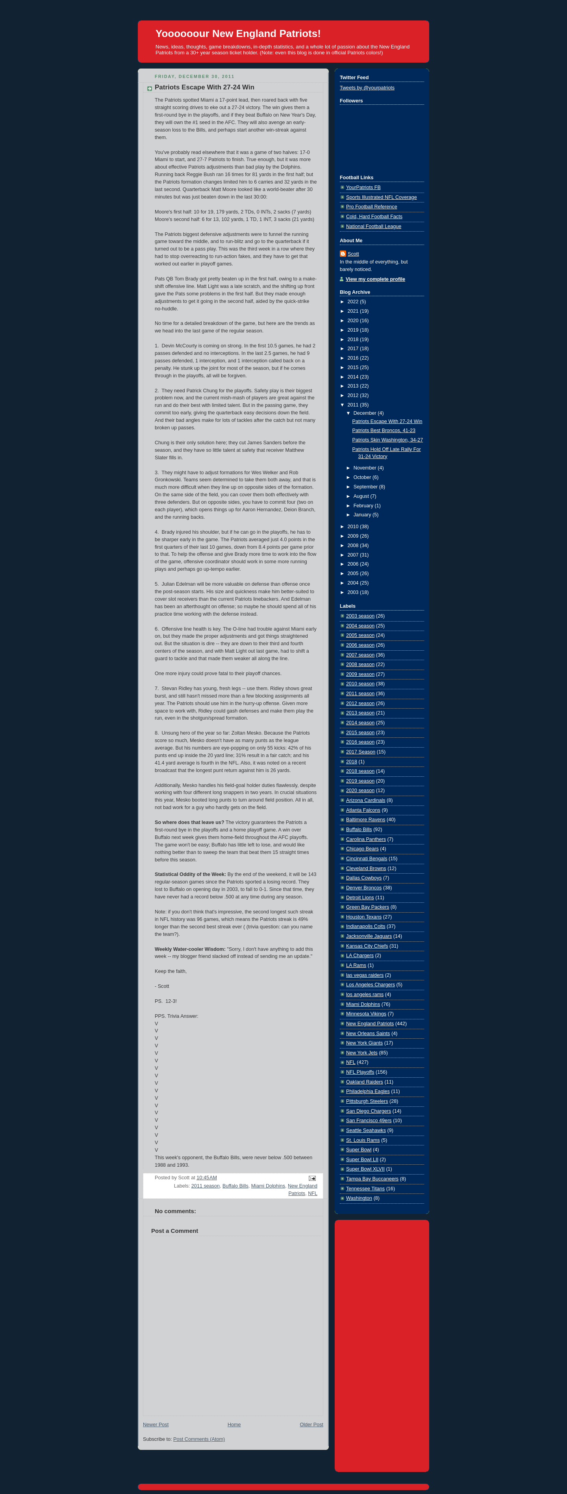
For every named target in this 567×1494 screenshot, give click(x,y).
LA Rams (356, 965)
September (366, 487)
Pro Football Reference (371, 207)
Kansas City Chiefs (367, 946)
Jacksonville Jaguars (369, 936)
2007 (354, 555)
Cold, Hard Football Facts (374, 216)
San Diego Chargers (368, 1111)
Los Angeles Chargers (370, 984)
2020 (354, 320)
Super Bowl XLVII (365, 1169)
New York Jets (362, 1053)
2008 (354, 545)
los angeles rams (365, 994)
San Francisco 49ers (369, 1120)
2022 (354, 301)
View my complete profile (375, 279)
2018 (354, 339)
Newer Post (156, 1424)
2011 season (205, 1186)
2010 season (360, 684)
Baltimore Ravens (365, 819)
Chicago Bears (362, 849)
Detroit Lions (360, 897)
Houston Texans (364, 917)
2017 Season (360, 752)
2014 (354, 377)
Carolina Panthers (366, 839)
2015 (354, 367)
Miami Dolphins (268, 1186)
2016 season (360, 742)
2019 (354, 330)
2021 (354, 311)
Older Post (311, 1424)
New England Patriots (370, 1023)
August (362, 496)
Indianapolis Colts (365, 926)
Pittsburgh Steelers (367, 1101)
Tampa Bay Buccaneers (372, 1179)
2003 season (360, 616)
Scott (353, 254)
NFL (312, 1193)
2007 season (360, 655)
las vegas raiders (365, 975)
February (364, 506)
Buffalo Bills (235, 1186)
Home (234, 1424)
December (366, 413)
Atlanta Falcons (363, 810)
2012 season (360, 703)
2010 (354, 526)
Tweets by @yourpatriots (367, 88)
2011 (354, 405)
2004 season (360, 626)
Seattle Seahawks (366, 1130)
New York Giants (364, 1043)
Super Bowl (358, 1150)
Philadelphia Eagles (368, 1091)
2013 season (360, 713)
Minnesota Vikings (366, 1014)
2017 (354, 348)
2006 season (360, 645)
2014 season (360, 723)
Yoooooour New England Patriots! (238, 33)
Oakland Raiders (364, 1082)
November (366, 468)
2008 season (360, 664)
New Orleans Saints (368, 1033)
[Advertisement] (382, 1344)
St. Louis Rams (363, 1140)
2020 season (360, 790)
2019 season (360, 781)
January (363, 515)
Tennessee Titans (365, 1188)
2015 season (360, 732)
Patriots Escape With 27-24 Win (204, 87)
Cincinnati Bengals (366, 858)
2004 (354, 583)
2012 (354, 395)
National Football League (373, 226)
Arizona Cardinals (365, 800)
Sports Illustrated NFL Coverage (381, 197)
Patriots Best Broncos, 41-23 (384, 430)
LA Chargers (360, 955)
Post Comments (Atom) (199, 1439)
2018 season (360, 771)
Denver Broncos (364, 888)
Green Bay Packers (367, 907)
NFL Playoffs (360, 1072)
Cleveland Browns (366, 868)
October (363, 477)
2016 (354, 358)
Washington (359, 1198)
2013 (354, 386)
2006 (354, 564)
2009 (354, 536)
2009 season (360, 674)
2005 (354, 573)
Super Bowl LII (362, 1159)
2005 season (360, 635)
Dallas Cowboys (364, 878)
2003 (354, 592)
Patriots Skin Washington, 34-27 (387, 440)
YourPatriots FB (363, 187)
